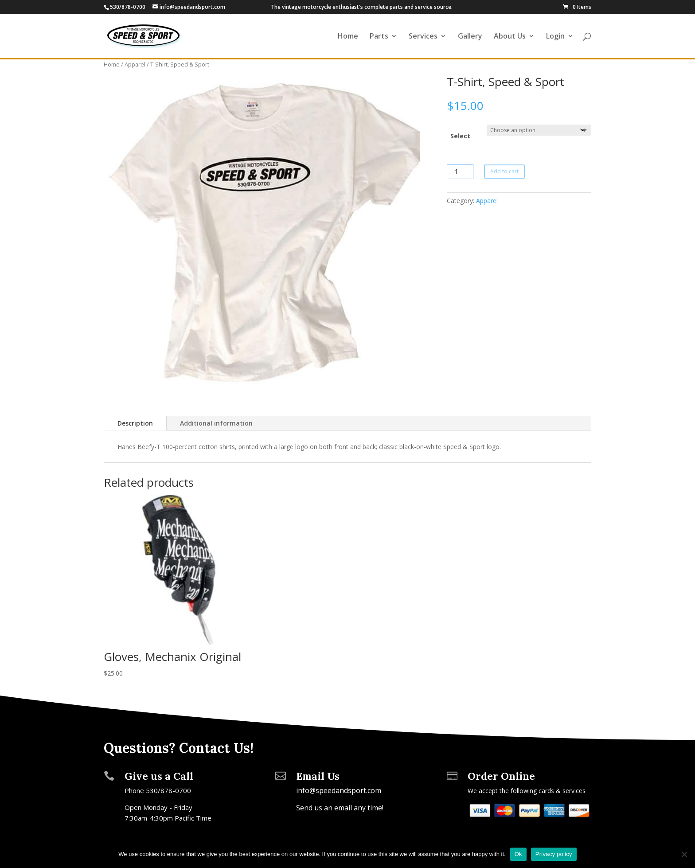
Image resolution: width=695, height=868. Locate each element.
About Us (510, 37)
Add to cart (504, 171)
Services (423, 37)
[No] (683, 854)
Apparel (135, 64)
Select (460, 136)
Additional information (216, 423)
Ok (518, 854)
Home (348, 37)
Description (135, 423)
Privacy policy (553, 854)
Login (555, 37)
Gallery (470, 37)
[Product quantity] (460, 171)
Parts (379, 37)
